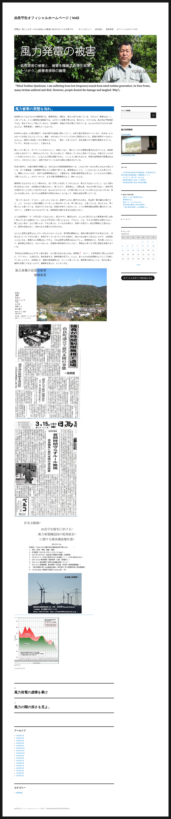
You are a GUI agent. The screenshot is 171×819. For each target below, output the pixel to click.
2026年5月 (20, 736)
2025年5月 (20, 766)
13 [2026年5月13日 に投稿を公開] (133, 250)
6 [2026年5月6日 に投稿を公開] (132, 246)
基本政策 (110, 29)
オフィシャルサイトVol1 (127, 29)
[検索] (153, 115)
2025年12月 (20, 748)
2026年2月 (20, 743)
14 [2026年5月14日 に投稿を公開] (138, 250)
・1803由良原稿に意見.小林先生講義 (134, 182)
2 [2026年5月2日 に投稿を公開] (147, 242)
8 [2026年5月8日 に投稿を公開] (142, 246)
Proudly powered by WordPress (58, 809)
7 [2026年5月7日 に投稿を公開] (137, 246)
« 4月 (138, 265)
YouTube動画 (126, 135)
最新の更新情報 (128, 195)
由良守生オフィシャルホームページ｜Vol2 (46, 18)
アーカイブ (127, 219)
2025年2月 (20, 773)
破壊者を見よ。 (128, 200)
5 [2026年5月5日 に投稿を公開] (127, 246)
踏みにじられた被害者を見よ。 (134, 197)
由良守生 (17, 665)
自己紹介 (99, 29)
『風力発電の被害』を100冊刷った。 (136, 207)
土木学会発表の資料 (128, 155)
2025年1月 (20, 776)
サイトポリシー (85, 29)
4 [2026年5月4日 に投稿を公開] (122, 246)
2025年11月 (20, 751)
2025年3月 (20, 771)
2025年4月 (20, 768)
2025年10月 (20, 753)
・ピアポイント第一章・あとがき (132, 177)
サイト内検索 (125, 111)
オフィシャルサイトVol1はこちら (137, 278)
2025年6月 (20, 763)
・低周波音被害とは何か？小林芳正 (133, 180)
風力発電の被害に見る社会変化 (134, 205)
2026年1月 (20, 746)
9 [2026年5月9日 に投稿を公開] (148, 246)
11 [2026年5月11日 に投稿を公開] (123, 250)
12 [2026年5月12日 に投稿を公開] (128, 250)
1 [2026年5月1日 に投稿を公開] (142, 242)
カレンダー (127, 231)
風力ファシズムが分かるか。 (133, 202)
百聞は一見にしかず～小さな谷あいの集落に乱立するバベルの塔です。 (44, 29)
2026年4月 (20, 738)
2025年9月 (20, 756)
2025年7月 (20, 761)
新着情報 (19, 793)
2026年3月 (20, 741)
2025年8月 (20, 758)
